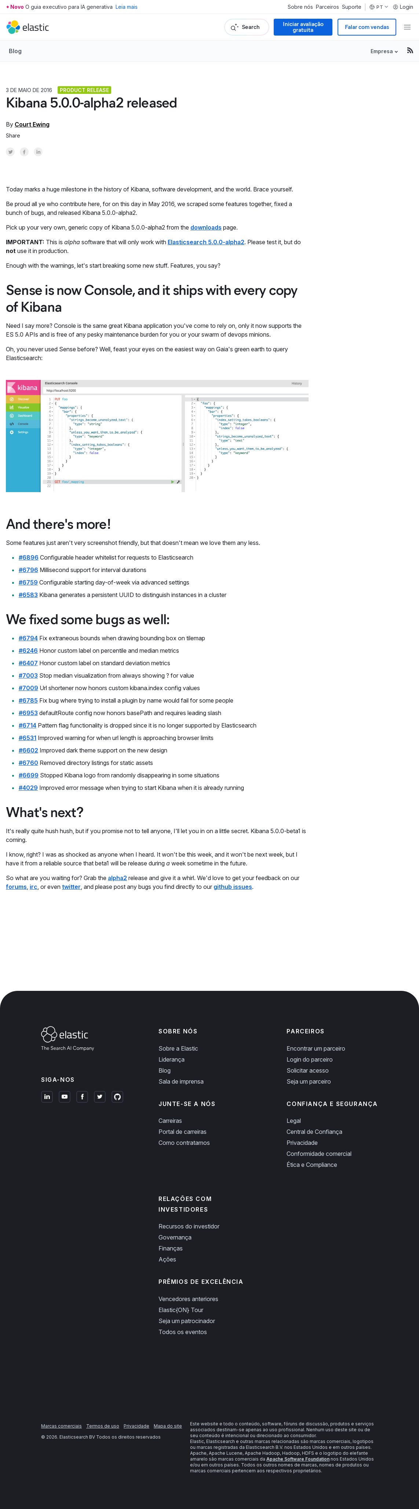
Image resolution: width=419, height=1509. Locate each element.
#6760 (28, 762)
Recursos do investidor (189, 1226)
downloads (206, 227)
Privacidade (302, 1142)
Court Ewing (32, 124)
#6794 (28, 638)
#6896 (29, 557)
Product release (84, 90)
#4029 (28, 787)
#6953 (28, 713)
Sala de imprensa (181, 1081)
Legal (294, 1120)
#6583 (28, 594)
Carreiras (170, 1120)
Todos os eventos (183, 1332)
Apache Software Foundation (297, 1459)
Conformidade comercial (319, 1153)
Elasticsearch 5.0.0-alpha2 (206, 242)
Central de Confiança (314, 1131)
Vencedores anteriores (188, 1299)
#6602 (28, 750)
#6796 (28, 570)
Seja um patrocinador (187, 1321)
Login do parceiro (310, 1059)
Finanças (171, 1248)
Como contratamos (184, 1142)
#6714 (27, 725)
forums (16, 886)
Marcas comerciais (61, 1426)
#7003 (28, 675)
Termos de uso (102, 1426)
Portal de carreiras (183, 1131)
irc (33, 886)
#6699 (29, 775)
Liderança (172, 1059)
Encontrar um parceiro (316, 1048)
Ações (167, 1259)
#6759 (28, 582)
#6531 (27, 737)
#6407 (28, 663)
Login (403, 7)
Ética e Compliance (312, 1164)
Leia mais (127, 7)
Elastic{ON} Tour (181, 1310)
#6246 (28, 650)
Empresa (382, 51)
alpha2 (117, 878)
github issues (233, 886)
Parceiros (327, 7)
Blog (15, 51)
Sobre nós (300, 7)
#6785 (28, 700)
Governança (175, 1237)
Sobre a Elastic (178, 1048)
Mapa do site (168, 1426)
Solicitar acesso (308, 1070)
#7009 (28, 688)
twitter (71, 886)
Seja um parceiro (309, 1081)
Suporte (351, 7)
